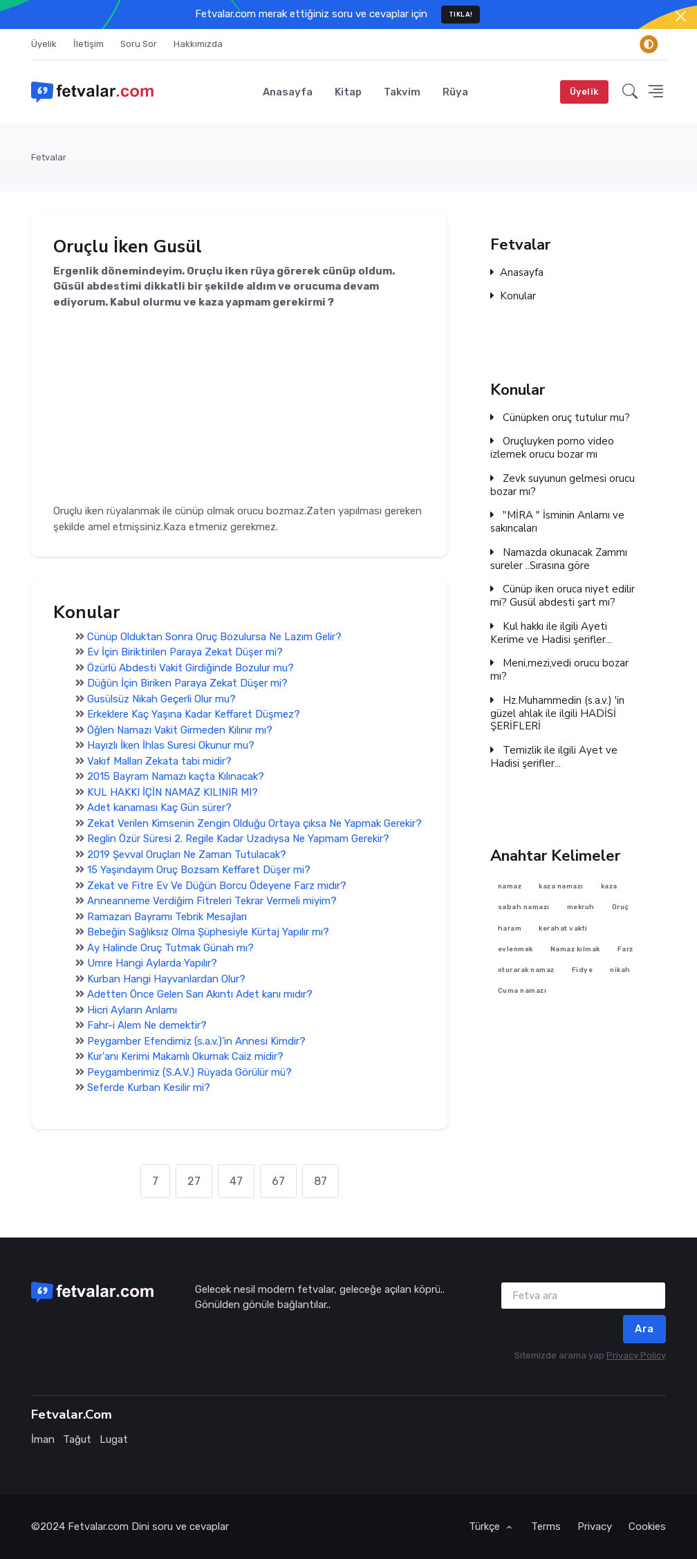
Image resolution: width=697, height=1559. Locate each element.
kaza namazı (561, 886)
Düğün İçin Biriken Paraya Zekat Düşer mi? (187, 683)
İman (43, 1439)
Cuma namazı (522, 991)
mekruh (581, 907)
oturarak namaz (526, 970)
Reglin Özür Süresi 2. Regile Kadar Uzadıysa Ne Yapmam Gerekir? (238, 838)
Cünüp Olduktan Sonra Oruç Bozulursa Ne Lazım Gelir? (214, 636)
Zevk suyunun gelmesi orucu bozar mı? (562, 485)
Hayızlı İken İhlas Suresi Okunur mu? (170, 745)
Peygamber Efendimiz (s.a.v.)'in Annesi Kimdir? (196, 1040)
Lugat (114, 1439)
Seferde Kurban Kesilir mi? (148, 1087)
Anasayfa (288, 92)
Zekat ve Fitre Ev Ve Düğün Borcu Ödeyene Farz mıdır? (216, 885)
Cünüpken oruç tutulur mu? (560, 417)
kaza (609, 886)
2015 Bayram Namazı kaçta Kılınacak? (175, 776)
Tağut (77, 1439)
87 (320, 1181)
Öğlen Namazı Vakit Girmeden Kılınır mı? (179, 729)
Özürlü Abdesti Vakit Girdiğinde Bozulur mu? (190, 667)
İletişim (88, 44)
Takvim (402, 92)
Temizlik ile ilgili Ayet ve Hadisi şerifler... (553, 757)
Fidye (582, 970)
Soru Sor (138, 44)
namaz (510, 886)
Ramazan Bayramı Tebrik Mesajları (167, 916)
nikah (620, 970)
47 (236, 1181)
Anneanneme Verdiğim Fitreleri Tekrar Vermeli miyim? (212, 901)
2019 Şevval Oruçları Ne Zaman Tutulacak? (186, 854)
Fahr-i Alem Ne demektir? (147, 1025)
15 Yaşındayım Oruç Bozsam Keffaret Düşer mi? (198, 869)
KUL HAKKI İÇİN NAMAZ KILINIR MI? (172, 791)
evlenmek (515, 949)
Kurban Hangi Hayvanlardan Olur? (166, 978)
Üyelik (44, 44)
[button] (630, 91)
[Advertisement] (239, 407)
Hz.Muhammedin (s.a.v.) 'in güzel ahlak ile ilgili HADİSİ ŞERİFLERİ (557, 713)
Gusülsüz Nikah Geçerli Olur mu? (161, 698)
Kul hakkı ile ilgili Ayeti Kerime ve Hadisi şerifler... (551, 633)
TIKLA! (461, 14)
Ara (644, 1329)
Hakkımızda (198, 44)
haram (510, 928)
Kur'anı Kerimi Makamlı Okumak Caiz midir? (185, 1056)
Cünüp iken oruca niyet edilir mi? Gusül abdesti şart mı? (562, 596)
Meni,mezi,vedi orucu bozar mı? (559, 670)
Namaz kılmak (575, 949)
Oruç (620, 907)
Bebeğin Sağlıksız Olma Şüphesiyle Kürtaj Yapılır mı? (208, 932)
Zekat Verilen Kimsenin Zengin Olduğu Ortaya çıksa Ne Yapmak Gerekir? (254, 822)
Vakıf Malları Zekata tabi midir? (159, 760)
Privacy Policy (636, 1355)
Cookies (647, 1526)
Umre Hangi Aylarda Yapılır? (152, 963)
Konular (513, 297)
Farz (625, 949)
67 (278, 1181)
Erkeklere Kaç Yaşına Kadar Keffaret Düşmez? (193, 714)
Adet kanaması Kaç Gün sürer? (159, 807)
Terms (546, 1526)
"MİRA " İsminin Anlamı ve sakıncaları (557, 522)
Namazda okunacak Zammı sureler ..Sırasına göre (558, 559)
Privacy (594, 1526)
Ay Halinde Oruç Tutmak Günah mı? (170, 947)
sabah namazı (524, 907)
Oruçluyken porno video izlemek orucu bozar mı (552, 448)
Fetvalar (48, 157)
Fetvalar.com (98, 1526)
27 (194, 1181)
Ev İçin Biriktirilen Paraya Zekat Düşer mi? (185, 652)
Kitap (348, 92)
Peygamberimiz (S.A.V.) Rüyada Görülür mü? (189, 1071)
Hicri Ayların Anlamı (132, 1009)
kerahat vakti (563, 928)
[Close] (681, 16)
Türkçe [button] (486, 1526)
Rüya (455, 92)
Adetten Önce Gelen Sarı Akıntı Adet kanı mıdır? (200, 994)
